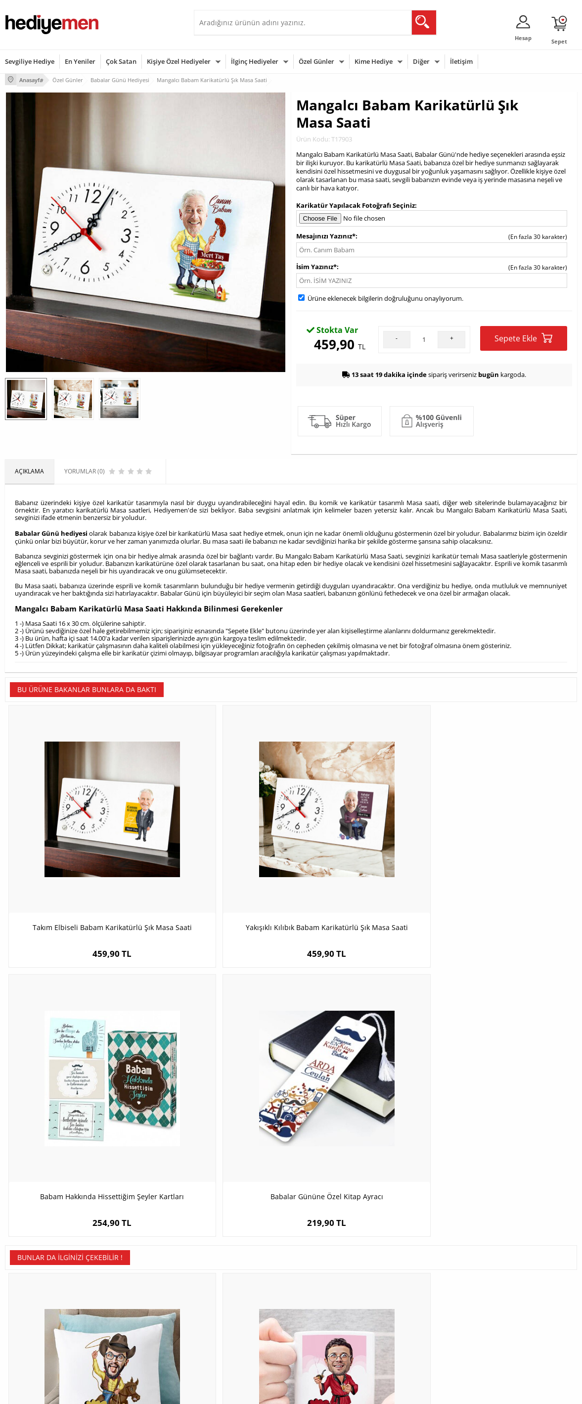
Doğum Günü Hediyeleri (329, 1283)
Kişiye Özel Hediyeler (179, 61)
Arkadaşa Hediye (416, 1327)
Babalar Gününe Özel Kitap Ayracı (505, 850)
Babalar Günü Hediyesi (327, 1342)
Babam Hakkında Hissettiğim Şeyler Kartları (362, 855)
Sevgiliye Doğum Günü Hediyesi (230, 1301)
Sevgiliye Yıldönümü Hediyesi (239, 1349)
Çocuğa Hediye (414, 1298)
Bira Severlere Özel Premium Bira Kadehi (362, 1089)
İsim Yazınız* (316, 265)
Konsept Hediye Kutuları (232, 1268)
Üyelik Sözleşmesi (29, 1283)
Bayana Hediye (414, 1283)
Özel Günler (316, 61)
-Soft (239, 1391)
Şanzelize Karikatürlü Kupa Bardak (219, 1084)
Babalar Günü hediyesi (51, 530)
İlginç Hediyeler (254, 61)
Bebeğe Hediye (414, 1313)
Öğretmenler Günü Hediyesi (334, 1327)
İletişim (461, 61)
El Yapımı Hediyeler (128, 1313)
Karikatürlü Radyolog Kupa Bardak (505, 1084)
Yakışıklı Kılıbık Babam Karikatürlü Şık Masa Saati (219, 855)
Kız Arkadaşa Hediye (130, 1298)
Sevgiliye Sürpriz (124, 1327)
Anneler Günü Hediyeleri (329, 1313)
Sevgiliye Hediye (29, 61)
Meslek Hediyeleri (126, 1342)
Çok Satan (121, 61)
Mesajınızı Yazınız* (326, 234)
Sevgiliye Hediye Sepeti (231, 1283)
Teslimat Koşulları (29, 1268)
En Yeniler (80, 61)
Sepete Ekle (523, 336)
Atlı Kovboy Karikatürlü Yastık (76, 1084)
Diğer (421, 61)
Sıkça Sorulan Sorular (34, 1342)
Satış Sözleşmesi (28, 1298)
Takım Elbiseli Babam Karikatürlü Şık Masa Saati (76, 855)
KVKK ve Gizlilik (25, 1327)
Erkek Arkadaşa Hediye (134, 1283)
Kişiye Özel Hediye (127, 1268)
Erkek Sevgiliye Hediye (230, 1319)
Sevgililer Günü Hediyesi (329, 1268)
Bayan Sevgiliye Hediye (231, 1334)
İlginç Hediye (410, 1342)
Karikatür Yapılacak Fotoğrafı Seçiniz (355, 203)
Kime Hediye (374, 61)
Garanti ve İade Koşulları (38, 1313)
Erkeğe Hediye (413, 1268)
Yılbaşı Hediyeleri (319, 1298)
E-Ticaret (261, 1391)
